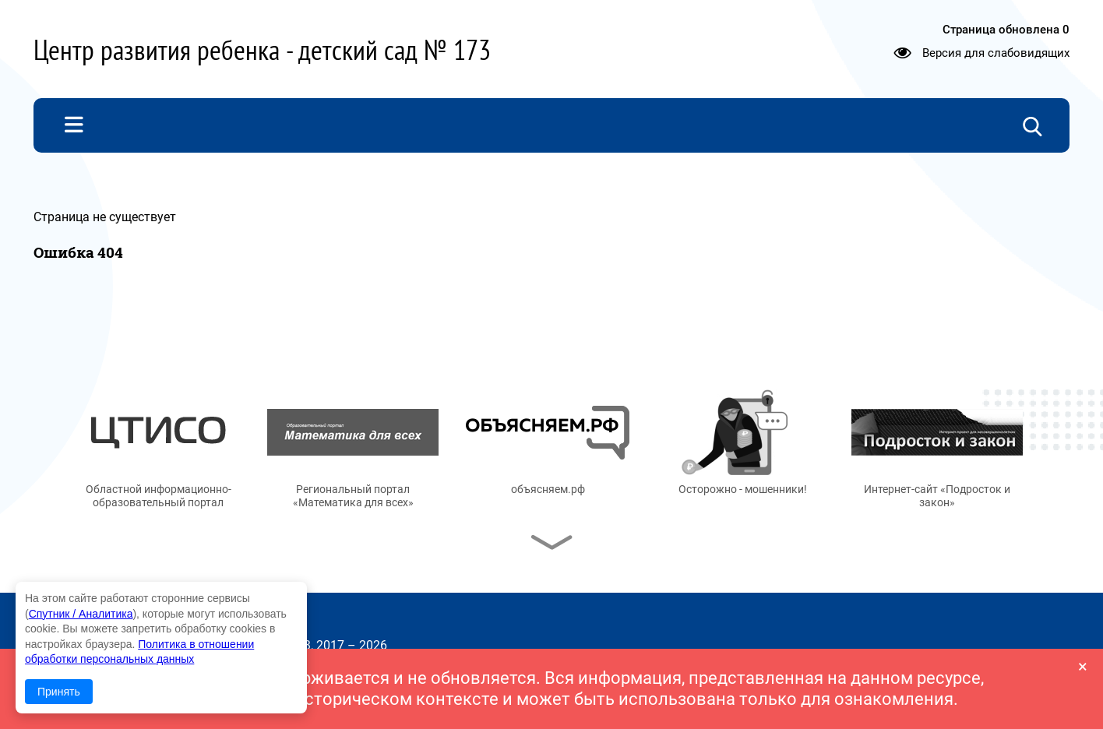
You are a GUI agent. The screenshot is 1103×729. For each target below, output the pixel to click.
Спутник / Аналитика (81, 614)
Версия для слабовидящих (996, 53)
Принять (58, 691)
